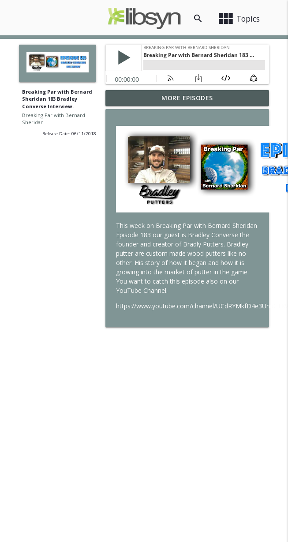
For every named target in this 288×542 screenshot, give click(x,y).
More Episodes (187, 98)
